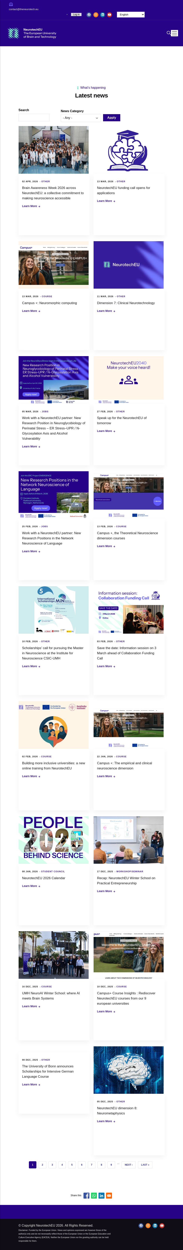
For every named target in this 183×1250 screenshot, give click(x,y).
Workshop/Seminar (129, 871)
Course (47, 296)
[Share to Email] (109, 1196)
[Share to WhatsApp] (94, 1196)
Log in (76, 14)
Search (24, 110)
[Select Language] (131, 14)
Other (45, 181)
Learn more (29, 206)
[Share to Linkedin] (101, 1196)
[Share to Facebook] (86, 1196)
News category (72, 111)
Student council (53, 871)
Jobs (45, 411)
